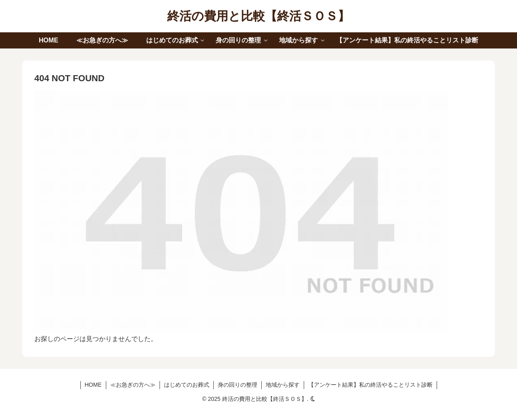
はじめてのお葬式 (186, 384)
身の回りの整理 (237, 384)
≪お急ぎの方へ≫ (133, 384)
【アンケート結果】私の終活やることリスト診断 (370, 384)
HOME (93, 384)
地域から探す (283, 384)
